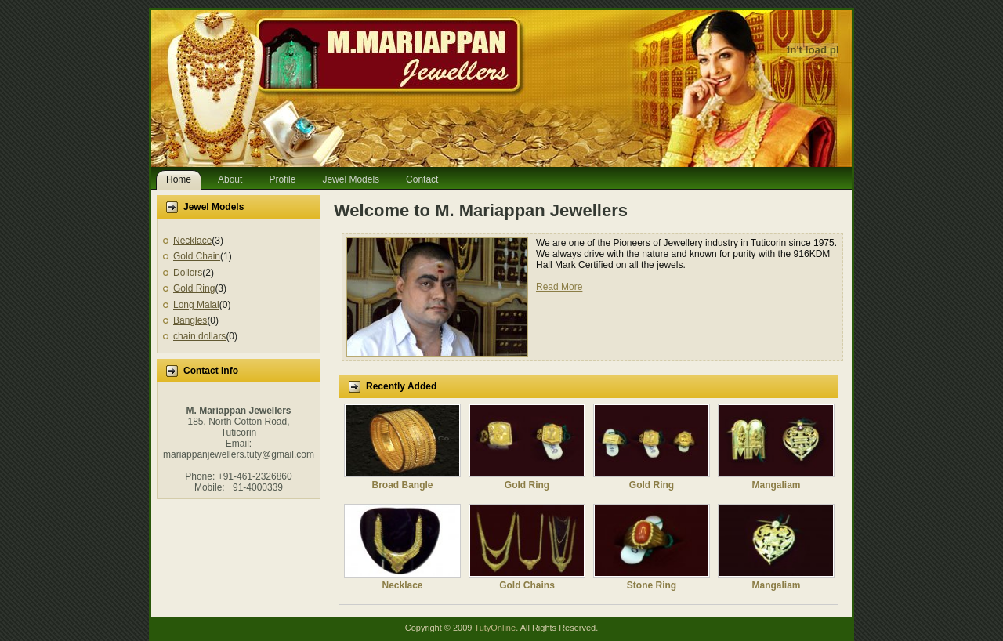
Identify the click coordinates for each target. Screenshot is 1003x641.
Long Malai (196, 304)
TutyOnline (495, 627)
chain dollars (199, 336)
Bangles (190, 320)
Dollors (187, 272)
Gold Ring (194, 288)
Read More (559, 286)
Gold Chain (196, 256)
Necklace (192, 240)
